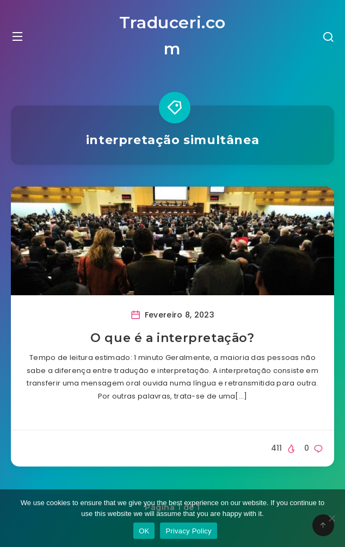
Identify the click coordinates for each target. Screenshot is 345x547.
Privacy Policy (188, 531)
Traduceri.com (172, 36)
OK (144, 531)
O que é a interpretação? (172, 338)
